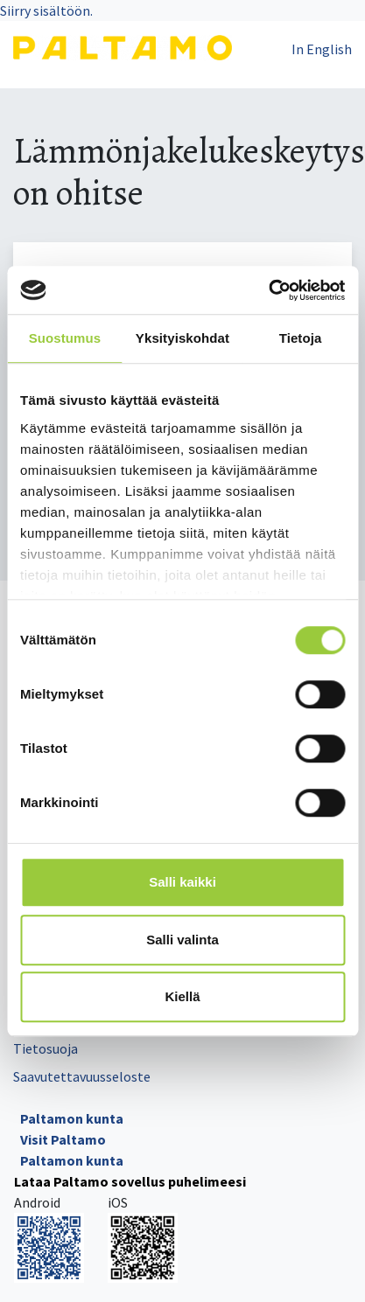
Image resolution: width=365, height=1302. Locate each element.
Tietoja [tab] (300, 338)
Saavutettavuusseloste (82, 1076)
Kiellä (182, 996)
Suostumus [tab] (65, 338)
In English (321, 49)
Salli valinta (182, 939)
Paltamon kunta (71, 1118)
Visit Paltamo (63, 1139)
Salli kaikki (182, 881)
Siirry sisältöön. (46, 10)
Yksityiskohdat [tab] (182, 338)
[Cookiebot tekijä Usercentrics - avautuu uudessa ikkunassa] (268, 290)
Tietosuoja (45, 1048)
